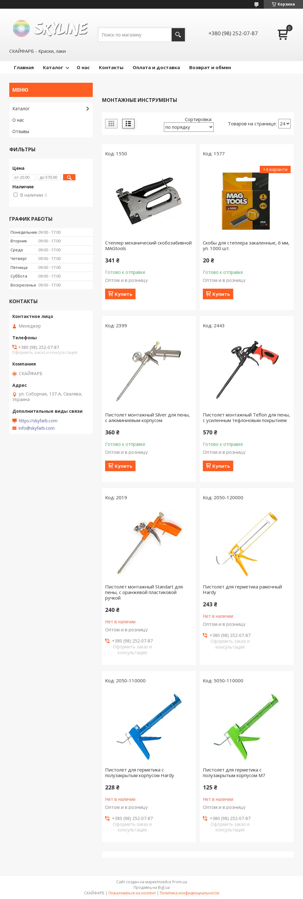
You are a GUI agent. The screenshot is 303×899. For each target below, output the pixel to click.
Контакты (111, 67)
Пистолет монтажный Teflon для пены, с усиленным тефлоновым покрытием (246, 417)
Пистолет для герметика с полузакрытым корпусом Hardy (139, 772)
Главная (24, 67)
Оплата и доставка (156, 67)
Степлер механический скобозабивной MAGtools (148, 245)
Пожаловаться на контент (132, 893)
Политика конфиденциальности (189, 893)
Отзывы (20, 131)
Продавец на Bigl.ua (152, 887)
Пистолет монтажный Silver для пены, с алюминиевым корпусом (147, 417)
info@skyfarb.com (37, 428)
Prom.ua (179, 881)
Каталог (53, 67)
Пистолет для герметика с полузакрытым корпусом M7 (234, 772)
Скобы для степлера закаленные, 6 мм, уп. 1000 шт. (246, 245)
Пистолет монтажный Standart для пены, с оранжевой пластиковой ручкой (144, 592)
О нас (83, 67)
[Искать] (178, 34)
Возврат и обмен (210, 67)
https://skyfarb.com (38, 421)
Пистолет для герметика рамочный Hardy (242, 589)
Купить (123, 294)
